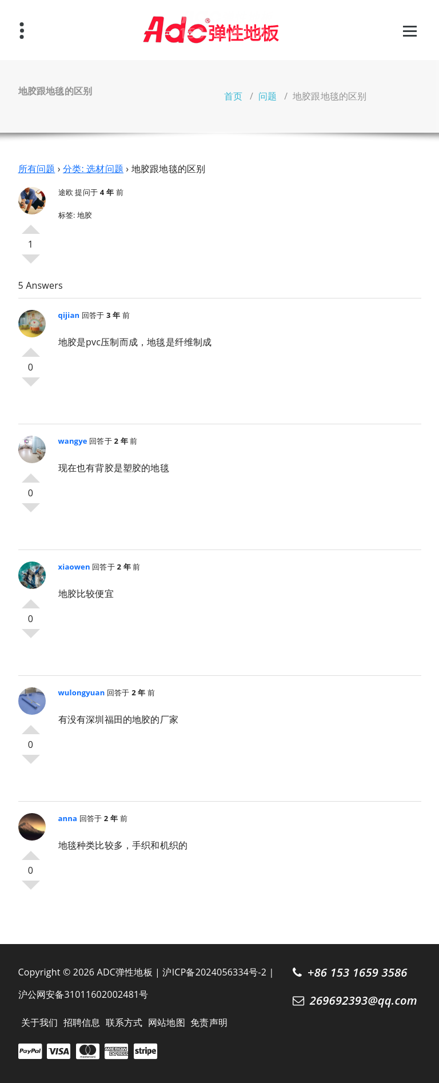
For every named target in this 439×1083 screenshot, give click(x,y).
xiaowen (74, 567)
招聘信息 (82, 1022)
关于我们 (39, 1022)
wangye (72, 441)
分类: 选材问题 (93, 168)
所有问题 (36, 168)
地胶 (84, 215)
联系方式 (124, 1022)
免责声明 (209, 1022)
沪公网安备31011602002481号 (83, 994)
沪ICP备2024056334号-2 (214, 972)
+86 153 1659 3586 (358, 972)
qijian (69, 315)
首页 (233, 96)
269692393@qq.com (363, 1000)
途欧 (65, 192)
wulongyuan (81, 692)
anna (68, 818)
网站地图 (166, 1022)
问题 (267, 96)
